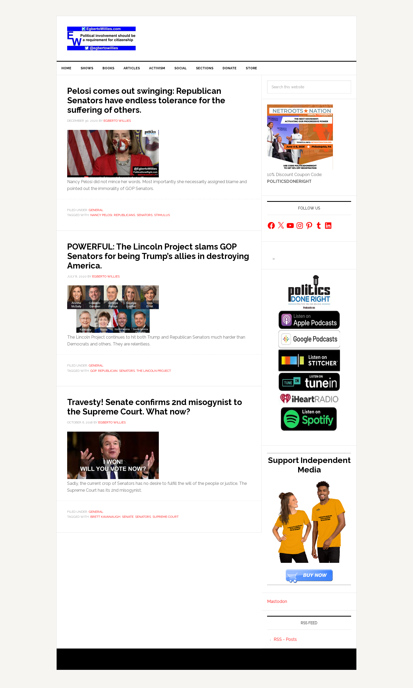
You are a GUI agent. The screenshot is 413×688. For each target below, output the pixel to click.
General (96, 212)
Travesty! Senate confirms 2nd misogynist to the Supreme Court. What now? (157, 413)
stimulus (162, 217)
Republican (107, 373)
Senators (145, 217)
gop (93, 373)
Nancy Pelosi (101, 217)
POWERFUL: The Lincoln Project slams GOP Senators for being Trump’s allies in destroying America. (157, 258)
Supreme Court (166, 528)
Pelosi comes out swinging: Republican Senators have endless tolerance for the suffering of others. (158, 102)
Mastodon (277, 603)
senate (128, 528)
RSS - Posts (285, 641)
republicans (124, 217)
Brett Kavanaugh (105, 528)
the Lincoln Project (153, 373)
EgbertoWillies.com (101, 38)
